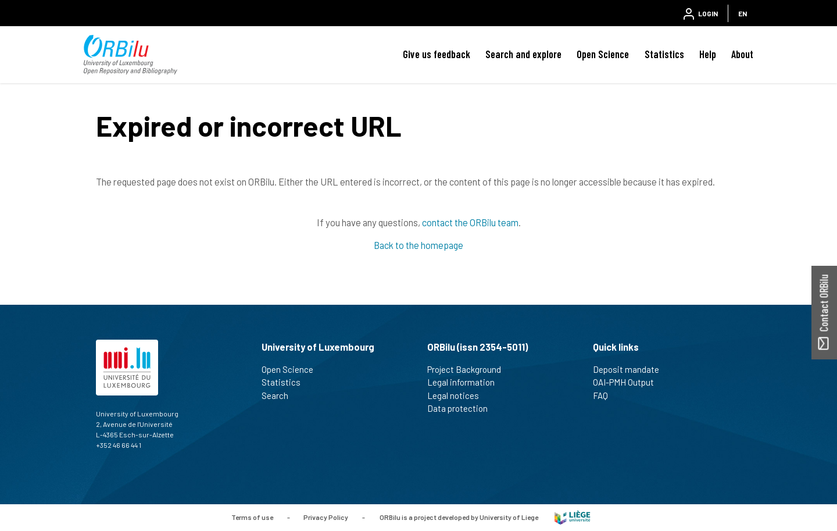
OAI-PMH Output (628, 382)
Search (280, 395)
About (742, 54)
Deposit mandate (631, 369)
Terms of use (252, 516)
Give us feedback (436, 54)
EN (742, 13)
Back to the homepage (418, 245)
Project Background (469, 369)
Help (707, 54)
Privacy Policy (325, 516)
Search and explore (523, 54)
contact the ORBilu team (470, 222)
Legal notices (458, 395)
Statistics (664, 54)
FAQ (605, 395)
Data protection (462, 408)
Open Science (603, 54)
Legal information (466, 382)
